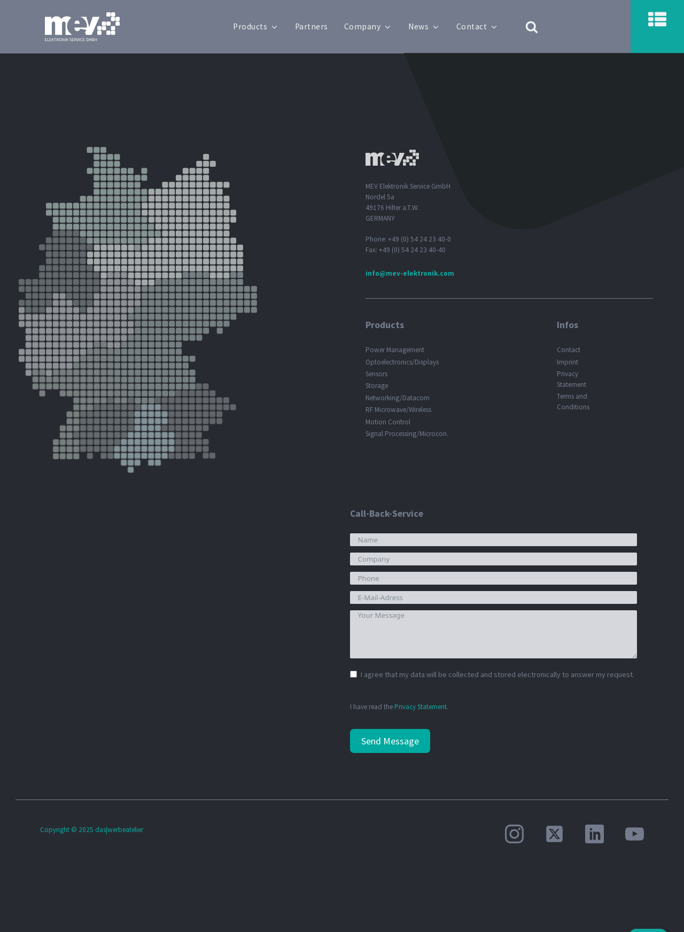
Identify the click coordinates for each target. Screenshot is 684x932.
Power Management (395, 349)
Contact (477, 26)
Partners (311, 26)
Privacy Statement (571, 379)
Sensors (376, 373)
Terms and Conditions (573, 401)
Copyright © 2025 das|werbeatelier (91, 829)
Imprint (567, 362)
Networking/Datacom (398, 397)
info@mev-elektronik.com (410, 273)
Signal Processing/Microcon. (407, 433)
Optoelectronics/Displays (402, 362)
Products (256, 26)
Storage (377, 385)
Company (368, 26)
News (424, 26)
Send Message (390, 741)
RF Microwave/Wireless (398, 409)
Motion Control (388, 421)
